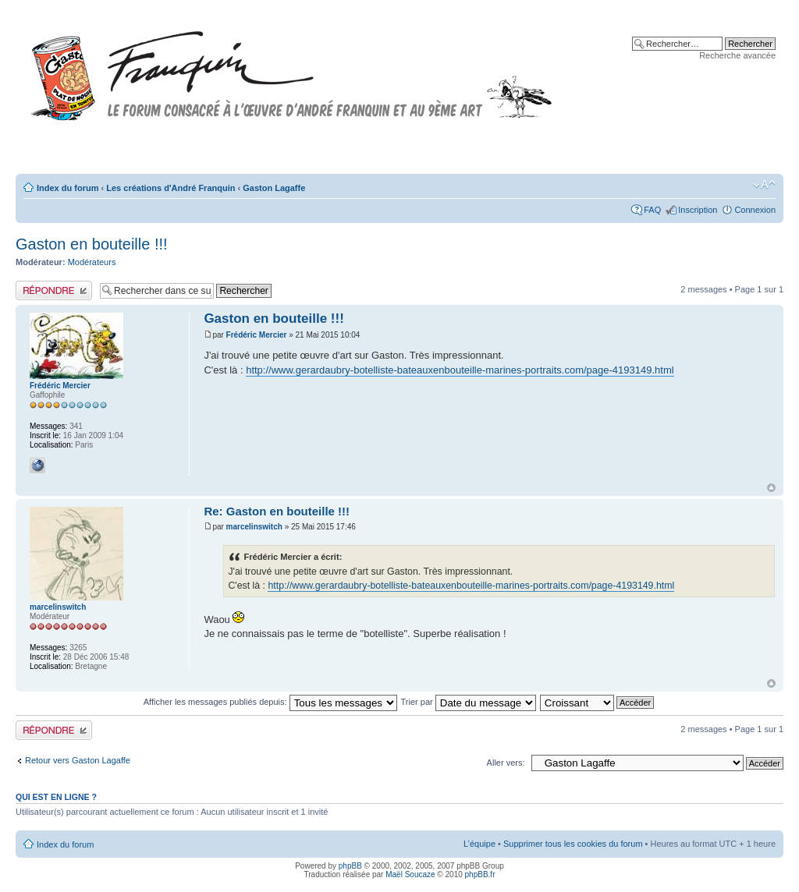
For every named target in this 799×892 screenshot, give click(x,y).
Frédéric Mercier (256, 335)
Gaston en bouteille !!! (92, 244)
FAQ (652, 209)
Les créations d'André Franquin (170, 188)
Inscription (697, 209)
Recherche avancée (737, 55)
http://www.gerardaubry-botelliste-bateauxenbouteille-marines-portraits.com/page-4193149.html (459, 370)
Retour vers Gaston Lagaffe (77, 760)
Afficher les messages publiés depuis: (270, 701)
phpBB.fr (480, 874)
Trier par (468, 701)
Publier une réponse (54, 290)
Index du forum (67, 188)
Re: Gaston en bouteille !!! (277, 511)
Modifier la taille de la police (764, 185)
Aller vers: (506, 762)
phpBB (350, 866)
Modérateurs (92, 262)
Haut (771, 487)
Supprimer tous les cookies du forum (573, 843)
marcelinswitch (254, 526)
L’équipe (479, 843)
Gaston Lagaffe (274, 188)
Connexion (755, 209)
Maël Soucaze (410, 874)
